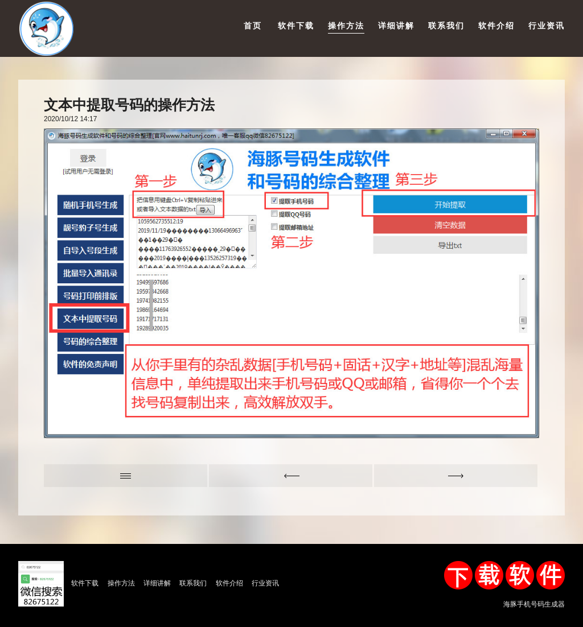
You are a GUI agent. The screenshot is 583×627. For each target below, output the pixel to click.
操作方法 (346, 25)
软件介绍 (496, 25)
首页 (253, 25)
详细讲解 (396, 25)
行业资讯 (546, 25)
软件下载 (296, 25)
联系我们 (446, 25)
